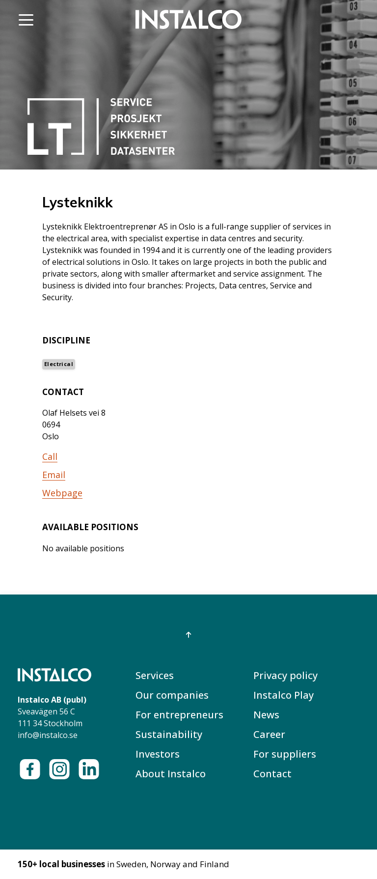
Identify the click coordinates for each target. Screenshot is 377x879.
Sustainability (168, 734)
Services (154, 675)
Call (49, 456)
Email (53, 475)
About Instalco (170, 773)
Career (269, 734)
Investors (157, 754)
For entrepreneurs (179, 714)
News (266, 714)
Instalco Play (283, 695)
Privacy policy (285, 675)
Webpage (62, 493)
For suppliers (284, 754)
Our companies (172, 695)
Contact (272, 773)
